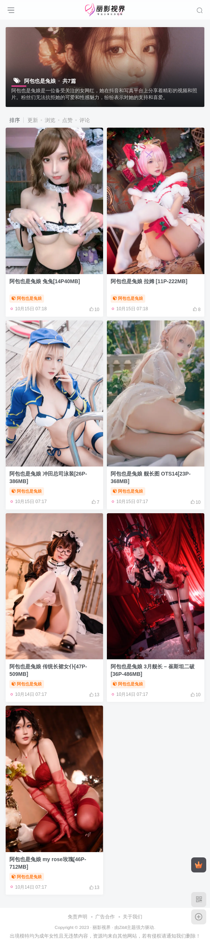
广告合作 (105, 917)
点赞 (67, 120)
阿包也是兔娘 (27, 298)
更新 (32, 120)
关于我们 (132, 917)
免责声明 (77, 917)
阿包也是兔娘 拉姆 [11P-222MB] (149, 281)
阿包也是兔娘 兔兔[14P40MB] (44, 281)
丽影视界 (102, 927)
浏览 (50, 120)
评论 (84, 120)
